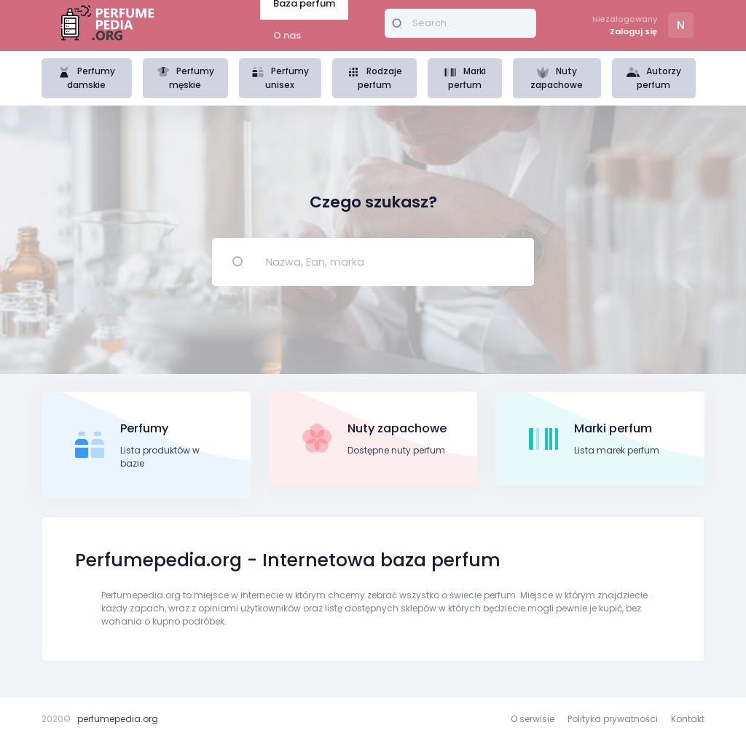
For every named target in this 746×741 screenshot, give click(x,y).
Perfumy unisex (280, 78)
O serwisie (532, 719)
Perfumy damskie (86, 78)
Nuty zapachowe (556, 78)
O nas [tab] (287, 35)
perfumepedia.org (117, 719)
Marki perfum (465, 78)
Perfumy (144, 428)
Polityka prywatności (613, 719)
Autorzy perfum (654, 78)
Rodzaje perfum (374, 78)
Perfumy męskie (185, 78)
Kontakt (687, 719)
